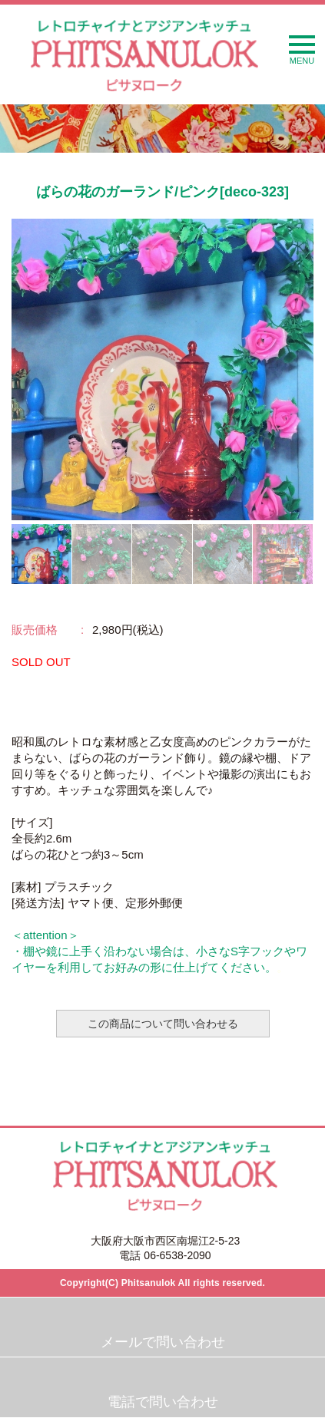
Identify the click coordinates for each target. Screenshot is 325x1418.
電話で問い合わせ (163, 1402)
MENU (302, 50)
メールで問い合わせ (163, 1342)
